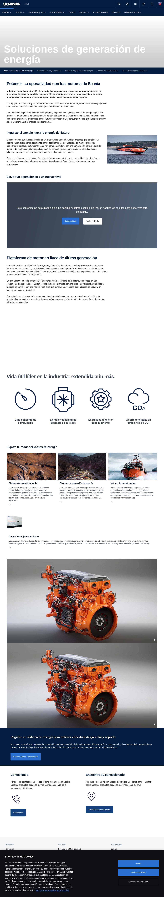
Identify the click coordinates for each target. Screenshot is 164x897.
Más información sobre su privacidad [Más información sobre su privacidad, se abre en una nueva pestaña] (52, 890)
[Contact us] (18, 812)
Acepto (138, 864)
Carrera (114, 849)
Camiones (10, 849)
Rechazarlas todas (138, 873)
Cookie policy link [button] (93, 221)
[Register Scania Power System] (26, 756)
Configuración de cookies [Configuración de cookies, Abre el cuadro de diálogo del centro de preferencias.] (138, 882)
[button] (152, 4)
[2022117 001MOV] (82, 601)
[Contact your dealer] (99, 809)
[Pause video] (154, 640)
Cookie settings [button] (70, 221)
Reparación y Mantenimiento (69, 849)
